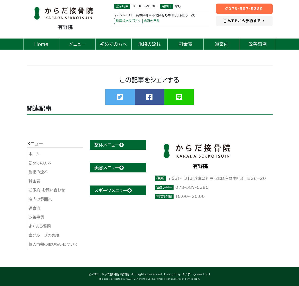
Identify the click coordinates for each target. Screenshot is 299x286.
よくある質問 (40, 226)
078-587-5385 (244, 8)
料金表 (34, 181)
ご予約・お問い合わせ (47, 190)
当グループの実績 (44, 235)
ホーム (34, 154)
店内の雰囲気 (40, 199)
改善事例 (36, 217)
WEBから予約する (244, 21)
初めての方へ (40, 163)
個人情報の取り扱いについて (53, 244)
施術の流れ (38, 172)
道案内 (34, 208)
